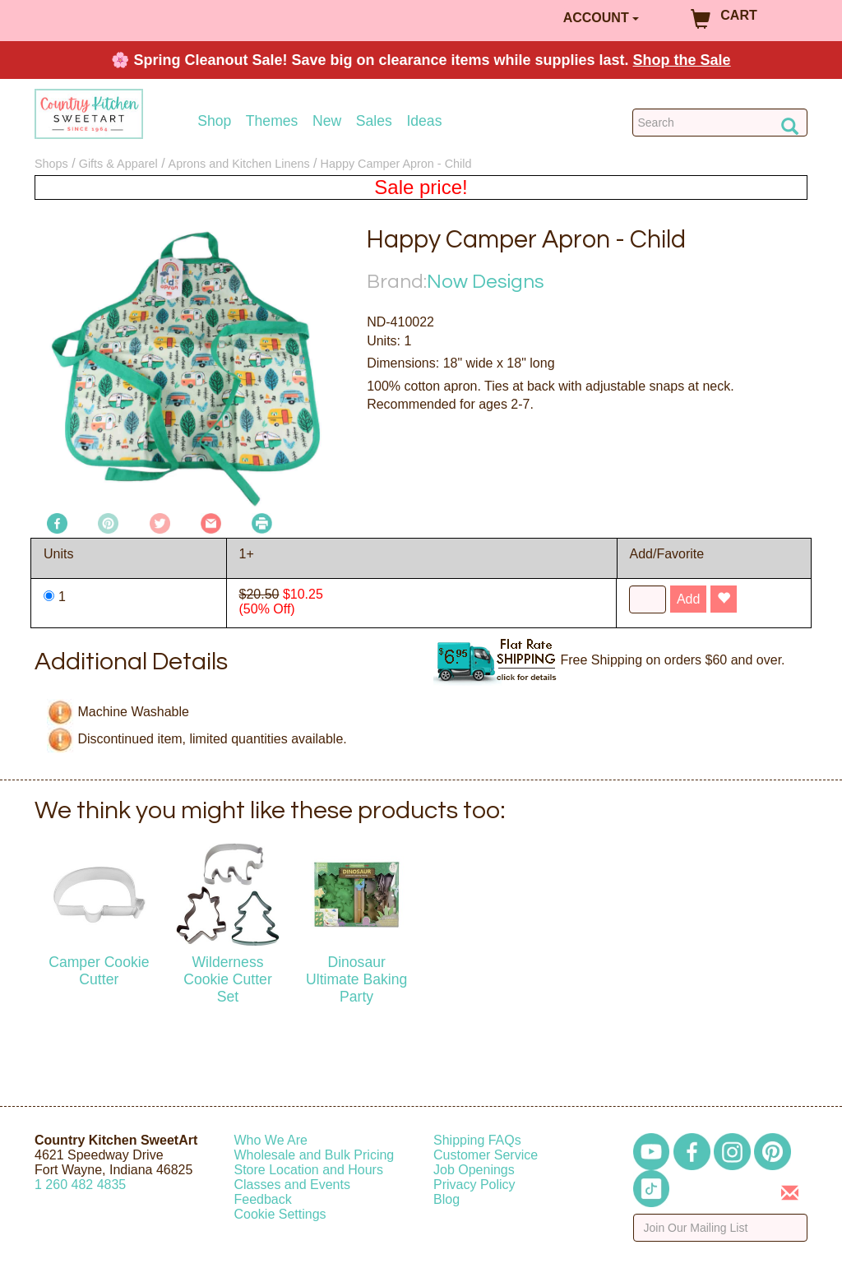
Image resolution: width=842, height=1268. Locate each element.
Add (688, 599)
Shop (214, 121)
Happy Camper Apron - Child (395, 163)
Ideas (424, 121)
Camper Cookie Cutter (99, 971)
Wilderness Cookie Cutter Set (227, 979)
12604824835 (80, 1185)
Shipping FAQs (477, 1140)
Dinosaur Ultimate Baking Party (356, 979)
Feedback (263, 1199)
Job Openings (474, 1170)
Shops (51, 163)
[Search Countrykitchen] (719, 123)
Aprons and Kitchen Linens (239, 163)
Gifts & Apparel (118, 163)
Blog (446, 1199)
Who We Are (271, 1140)
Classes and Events (292, 1185)
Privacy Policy (474, 1185)
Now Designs (485, 281)
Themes (272, 121)
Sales (374, 121)
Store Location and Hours (308, 1170)
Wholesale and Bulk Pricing (314, 1155)
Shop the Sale (682, 60)
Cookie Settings (280, 1214)
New (326, 121)
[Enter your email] (720, 1228)
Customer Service (485, 1155)
